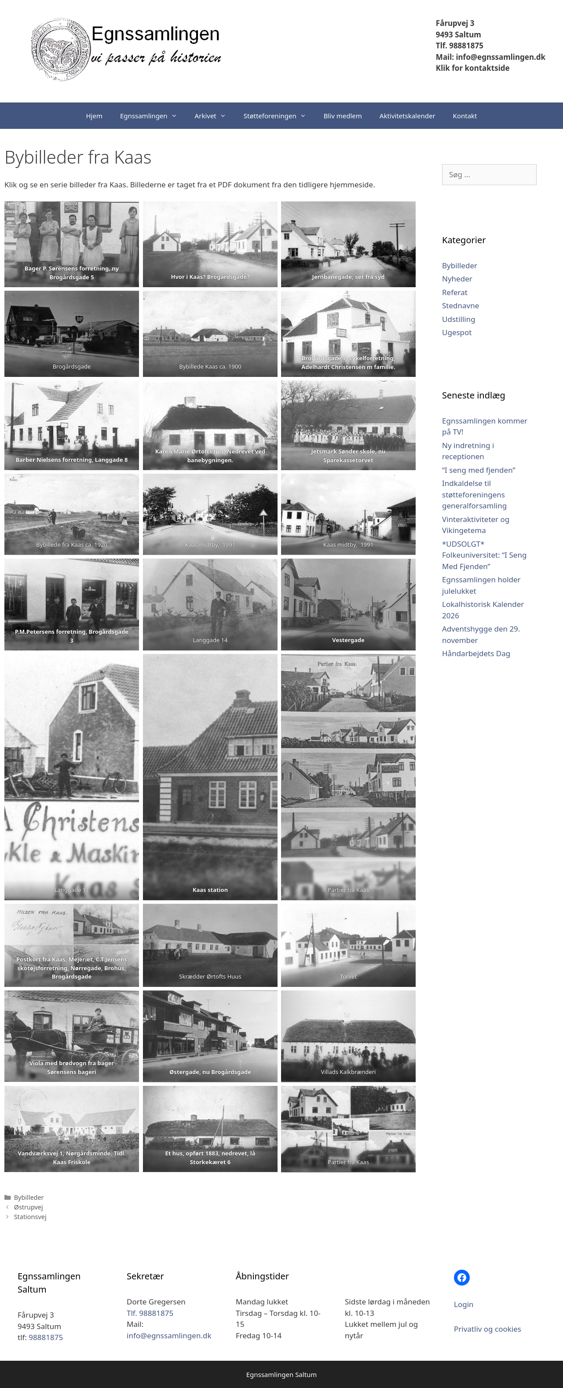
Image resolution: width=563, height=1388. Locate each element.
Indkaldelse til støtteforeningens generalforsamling (474, 494)
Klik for (449, 68)
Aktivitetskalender (407, 115)
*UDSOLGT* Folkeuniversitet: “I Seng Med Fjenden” (484, 555)
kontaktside (486, 68)
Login (464, 1304)
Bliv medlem (343, 115)
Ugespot (457, 332)
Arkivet (215, 115)
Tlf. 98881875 (459, 45)
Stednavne (460, 305)
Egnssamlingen (153, 115)
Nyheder (457, 279)
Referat (455, 292)
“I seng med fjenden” (478, 470)
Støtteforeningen (279, 115)
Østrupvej (28, 1207)
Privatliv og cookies (487, 1329)
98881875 (46, 1337)
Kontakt (465, 115)
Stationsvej (30, 1217)
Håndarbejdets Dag (476, 653)
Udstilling (458, 319)
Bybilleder (29, 1197)
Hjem (94, 115)
